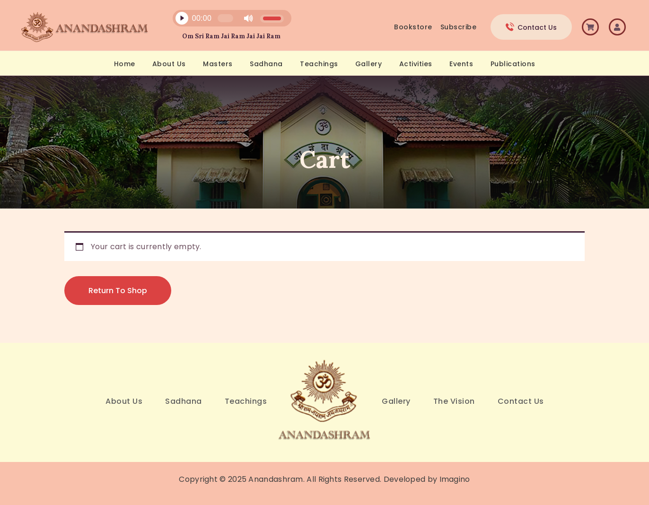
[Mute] (248, 18)
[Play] (182, 18)
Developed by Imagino (427, 479)
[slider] (225, 18)
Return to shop (117, 290)
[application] (227, 20)
